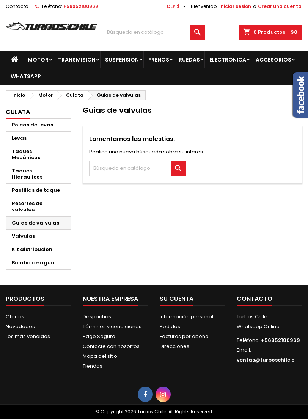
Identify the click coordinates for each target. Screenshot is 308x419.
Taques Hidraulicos (27, 173)
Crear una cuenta (280, 6)
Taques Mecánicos (26, 154)
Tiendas (92, 366)
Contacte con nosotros (111, 346)
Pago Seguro (99, 336)
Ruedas (189, 59)
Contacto (17, 6)
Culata (18, 112)
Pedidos (170, 326)
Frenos (158, 59)
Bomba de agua (33, 262)
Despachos (97, 316)
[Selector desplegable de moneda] (177, 6)
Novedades (20, 326)
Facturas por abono (184, 336)
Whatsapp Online (258, 326)
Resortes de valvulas (27, 206)
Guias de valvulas (35, 222)
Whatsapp (26, 76)
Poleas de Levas (32, 124)
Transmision (77, 59)
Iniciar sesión (235, 6)
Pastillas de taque (36, 190)
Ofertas (15, 316)
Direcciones (174, 346)
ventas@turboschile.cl (266, 360)
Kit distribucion (32, 249)
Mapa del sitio (100, 356)
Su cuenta (176, 298)
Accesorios (273, 59)
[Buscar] (154, 32)
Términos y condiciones (112, 326)
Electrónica (227, 59)
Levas (19, 138)
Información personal (186, 316)
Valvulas (23, 236)
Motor (38, 59)
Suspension (122, 59)
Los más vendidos (28, 336)
